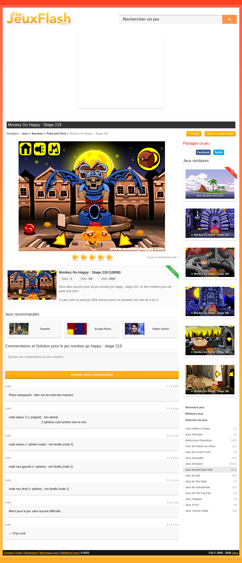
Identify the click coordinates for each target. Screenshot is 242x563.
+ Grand (194, 133)
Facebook (203, 152)
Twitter (218, 152)
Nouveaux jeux (49, 552)
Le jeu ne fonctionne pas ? (163, 257)
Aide (19, 552)
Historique (30, 552)
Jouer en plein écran (220, 133)
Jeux (235, 552)
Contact (9, 552)
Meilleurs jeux (70, 552)
